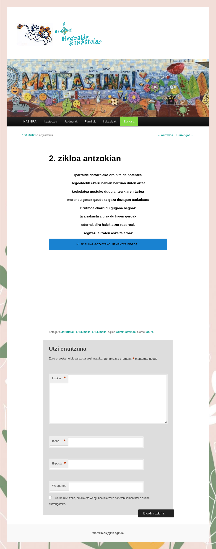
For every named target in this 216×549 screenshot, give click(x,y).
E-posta (59, 463)
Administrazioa (126, 332)
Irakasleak (109, 121)
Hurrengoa (185, 135)
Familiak (90, 121)
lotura (149, 332)
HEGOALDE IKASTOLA (61, 33)
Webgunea (59, 485)
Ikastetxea (50, 121)
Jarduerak (71, 121)
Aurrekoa (165, 135)
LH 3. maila (83, 332)
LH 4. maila (99, 332)
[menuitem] (129, 121)
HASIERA (29, 121)
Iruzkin (59, 378)
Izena (59, 441)
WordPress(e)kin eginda (108, 533)
